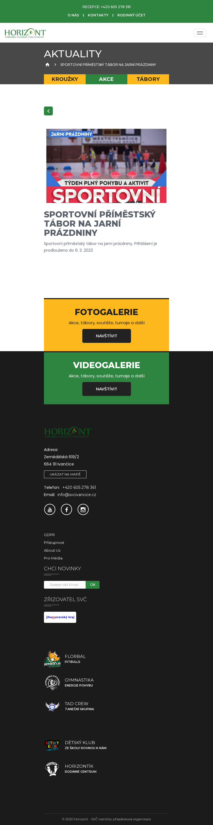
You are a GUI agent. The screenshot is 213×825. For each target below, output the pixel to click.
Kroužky (64, 79)
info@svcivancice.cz (77, 494)
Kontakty (98, 15)
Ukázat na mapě (65, 474)
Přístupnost (54, 542)
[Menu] (200, 33)
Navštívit (106, 335)
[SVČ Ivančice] (25, 32)
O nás (73, 15)
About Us (52, 550)
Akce (106, 79)
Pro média (53, 558)
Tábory (148, 79)
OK (92, 585)
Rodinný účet (131, 15)
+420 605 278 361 (116, 7)
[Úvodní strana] (46, 65)
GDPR (49, 534)
